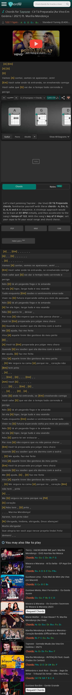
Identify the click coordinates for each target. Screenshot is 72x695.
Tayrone (25, 11)
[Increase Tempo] (16, 98)
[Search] (67, 4)
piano (17, 137)
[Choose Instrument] (34, 136)
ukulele (27, 137)
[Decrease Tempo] (3, 98)
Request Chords (35, 611)
